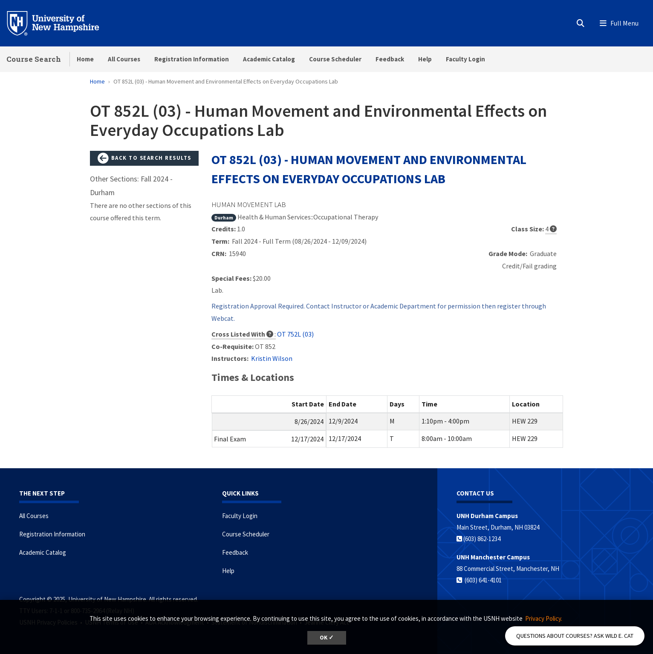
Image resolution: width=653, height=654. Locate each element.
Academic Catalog (269, 59)
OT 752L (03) (295, 334)
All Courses (124, 59)
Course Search (33, 59)
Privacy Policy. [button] (543, 618)
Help (425, 59)
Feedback (390, 59)
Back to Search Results (144, 158)
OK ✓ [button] (327, 637)
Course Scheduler (335, 59)
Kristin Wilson (271, 358)
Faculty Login (465, 59)
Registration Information (191, 59)
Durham (223, 217)
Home (85, 59)
